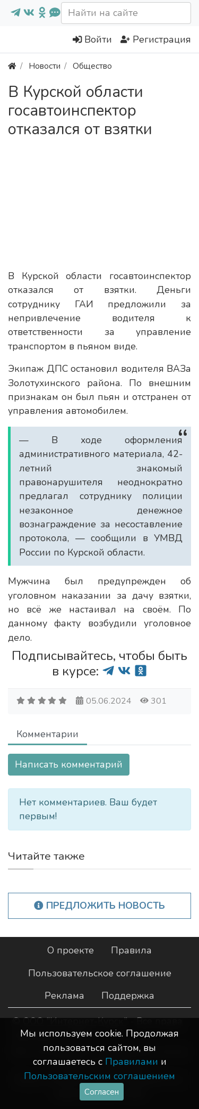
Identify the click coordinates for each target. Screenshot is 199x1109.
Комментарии (47, 734)
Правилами (131, 1061)
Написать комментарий (69, 764)
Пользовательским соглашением (99, 1076)
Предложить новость (99, 905)
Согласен (101, 1091)
